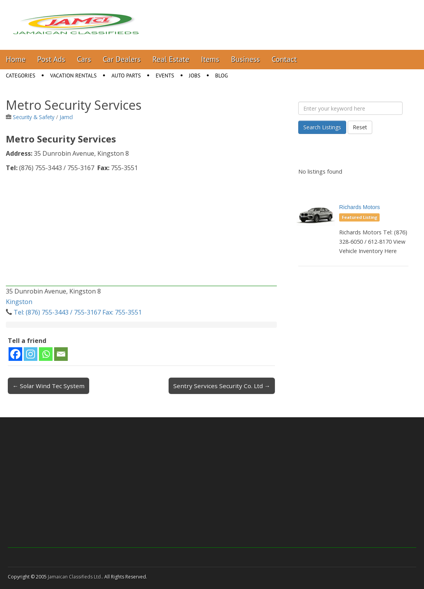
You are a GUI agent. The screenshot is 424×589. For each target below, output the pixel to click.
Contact (284, 59)
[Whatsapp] (46, 354)
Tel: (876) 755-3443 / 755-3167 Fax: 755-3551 (78, 312)
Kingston (19, 301)
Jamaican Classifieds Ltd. (75, 576)
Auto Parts (126, 75)
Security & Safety (34, 117)
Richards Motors (359, 207)
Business (245, 59)
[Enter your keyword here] (350, 108)
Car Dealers (122, 59)
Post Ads (51, 59)
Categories (20, 75)
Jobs (194, 75)
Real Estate (170, 59)
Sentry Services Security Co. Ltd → (221, 386)
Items (210, 59)
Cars (84, 59)
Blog (221, 75)
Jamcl (66, 117)
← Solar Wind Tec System (48, 386)
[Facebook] (15, 354)
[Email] (61, 354)
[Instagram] (30, 354)
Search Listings (322, 127)
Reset (360, 127)
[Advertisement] (141, 231)
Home (16, 59)
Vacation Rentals (73, 75)
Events (165, 75)
